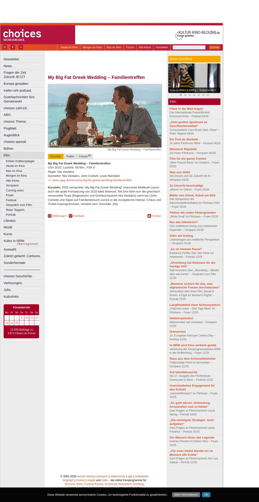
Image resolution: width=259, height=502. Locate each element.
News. (8, 66)
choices (80, 480)
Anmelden (162, 47)
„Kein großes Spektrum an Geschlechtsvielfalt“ (188, 124)
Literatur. (10, 220)
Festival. (11, 200)
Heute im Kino (69, 47)
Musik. (8, 227)
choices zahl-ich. (16, 108)
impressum (102, 476)
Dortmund (111, 484)
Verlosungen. (13, 283)
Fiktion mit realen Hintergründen (193, 212)
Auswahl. (10, 249)
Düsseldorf (124, 484)
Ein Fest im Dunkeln (184, 139)
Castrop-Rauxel (93, 484)
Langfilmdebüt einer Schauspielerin (195, 305)
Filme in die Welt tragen (186, 108)
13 (6, 322)
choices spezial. (15, 142)
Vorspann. (12, 185)
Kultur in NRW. (14, 241)
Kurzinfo (55, 156)
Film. (7, 155)
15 (16, 322)
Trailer (70, 156)
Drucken (156, 215)
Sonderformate (14, 263)
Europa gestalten (16, 83)
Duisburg (138, 484)
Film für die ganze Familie (188, 158)
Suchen (214, 47)
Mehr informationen (186, 494)
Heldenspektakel (181, 318)
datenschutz (118, 476)
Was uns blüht (180, 172)
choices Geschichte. (18, 276)
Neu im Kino (114, 47)
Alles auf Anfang (181, 235)
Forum (130, 47)
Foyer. (10, 195)
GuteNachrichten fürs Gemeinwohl (19, 99)
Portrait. (11, 214)
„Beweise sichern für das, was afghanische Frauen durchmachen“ (195, 285)
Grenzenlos (178, 331)
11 (31, 317)
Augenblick (12, 135)
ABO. (7, 115)
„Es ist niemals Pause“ (186, 249)
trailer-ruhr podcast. (18, 90)
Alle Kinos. (13, 180)
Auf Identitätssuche (183, 372)
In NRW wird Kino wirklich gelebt (193, 345)
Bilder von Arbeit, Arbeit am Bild (192, 195)
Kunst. (8, 234)
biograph (68, 480)
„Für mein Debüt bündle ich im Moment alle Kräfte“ (191, 452)
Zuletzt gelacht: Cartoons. (22, 256)
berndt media (85, 476)
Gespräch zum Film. (19, 205)
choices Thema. (15, 121)
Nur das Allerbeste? (184, 222)
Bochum (70, 484)
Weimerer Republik (183, 149)
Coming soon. (15, 190)
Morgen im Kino (92, 47)
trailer (104, 480)
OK (206, 494)
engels (91, 480)
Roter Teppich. (15, 210)
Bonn (79, 484)
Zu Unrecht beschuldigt (186, 185)
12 (36, 317)
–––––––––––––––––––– (22, 269)
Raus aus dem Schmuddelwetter (193, 358)
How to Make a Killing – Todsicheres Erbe (195, 90)
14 (11, 322)
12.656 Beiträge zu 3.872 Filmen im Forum (22, 331)
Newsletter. (12, 59)
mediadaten (141, 476)
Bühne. (9, 148)
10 (26, 317)
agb (130, 476)
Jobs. (7, 290)
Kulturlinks (11, 296)
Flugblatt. (10, 128)
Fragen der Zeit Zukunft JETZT (25, 75)
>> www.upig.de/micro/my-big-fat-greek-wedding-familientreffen (90, 180)
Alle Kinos (145, 47)
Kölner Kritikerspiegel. (20, 161)
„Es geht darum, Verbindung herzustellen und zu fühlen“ (190, 404)
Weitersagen (59, 215)
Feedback (78, 215)
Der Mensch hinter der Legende (192, 437)
